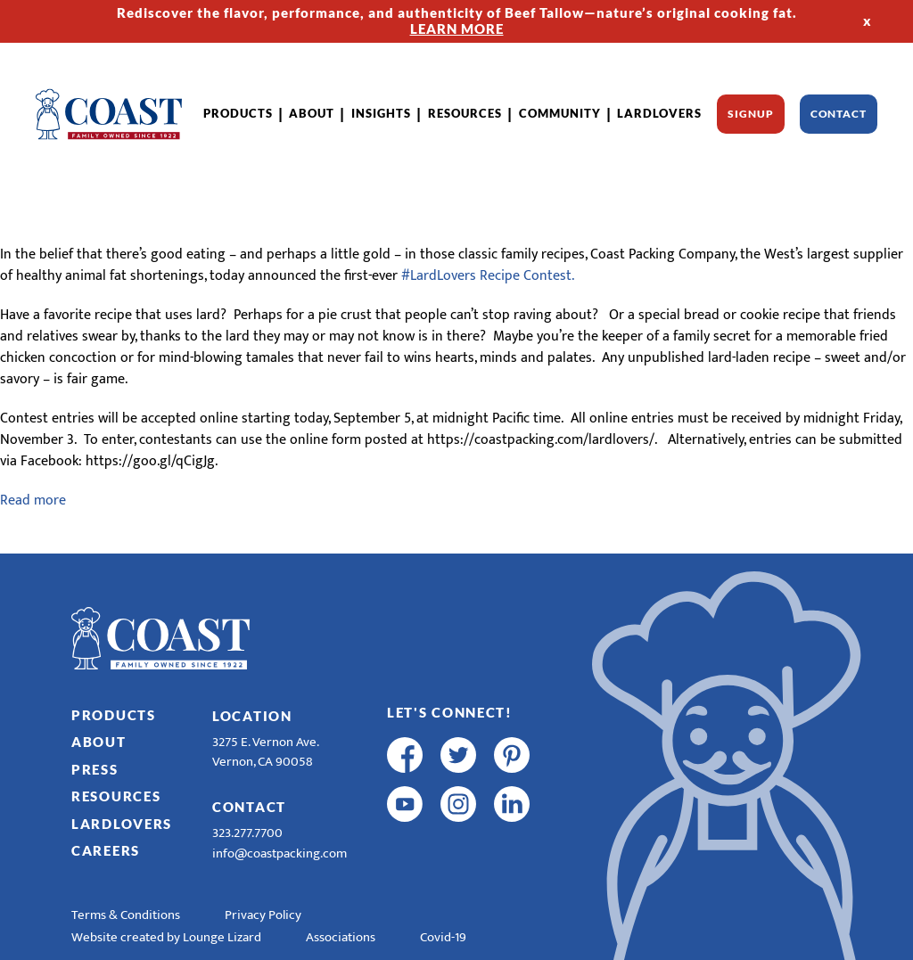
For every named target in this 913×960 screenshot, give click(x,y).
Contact (838, 113)
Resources (465, 113)
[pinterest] (512, 755)
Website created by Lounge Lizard (166, 937)
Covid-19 (443, 937)
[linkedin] (512, 804)
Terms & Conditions (125, 915)
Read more (33, 500)
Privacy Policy (263, 915)
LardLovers (659, 113)
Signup (750, 113)
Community (560, 113)
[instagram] (458, 804)
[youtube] (405, 804)
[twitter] (458, 755)
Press (95, 769)
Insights (381, 113)
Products (238, 113)
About (311, 113)
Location (252, 716)
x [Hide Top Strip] (867, 20)
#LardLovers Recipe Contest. (487, 276)
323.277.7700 (247, 833)
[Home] (109, 114)
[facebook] (405, 755)
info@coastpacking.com (279, 853)
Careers (105, 850)
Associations (340, 937)
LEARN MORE (457, 29)
